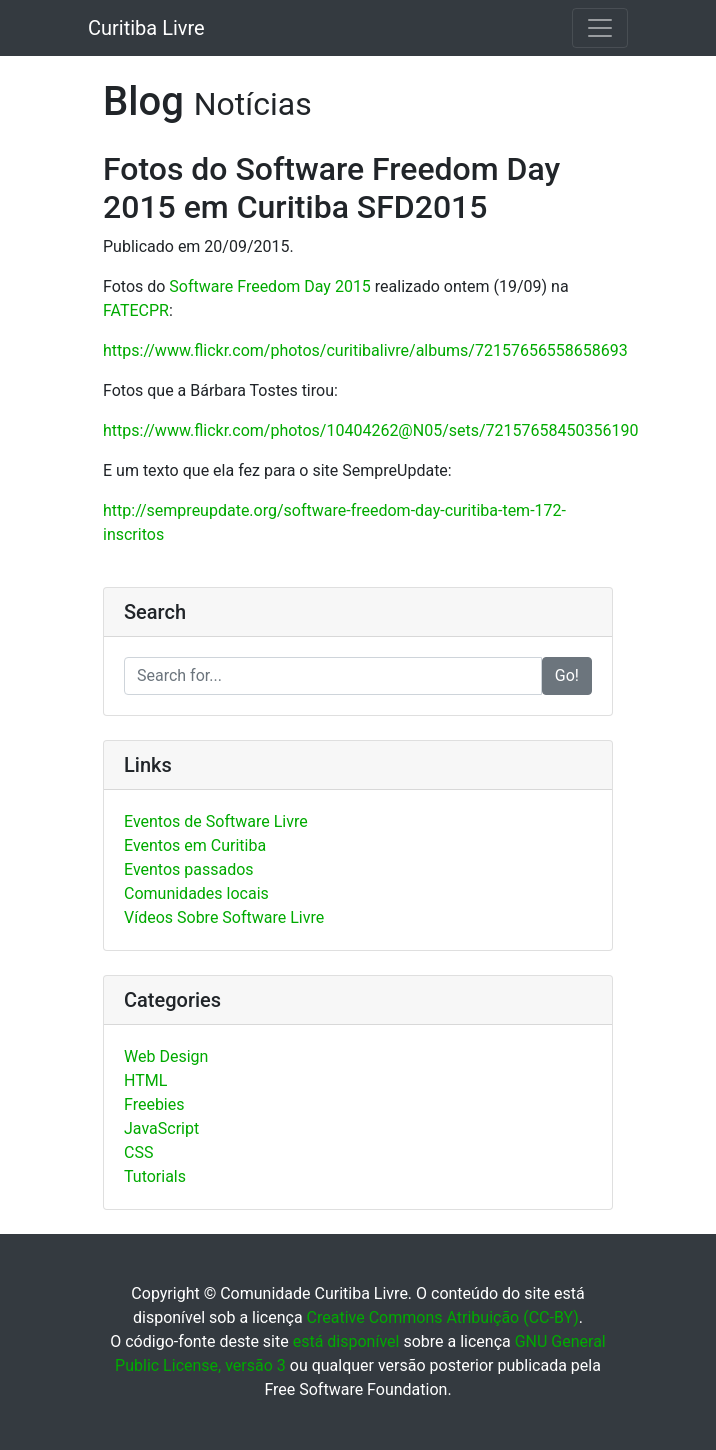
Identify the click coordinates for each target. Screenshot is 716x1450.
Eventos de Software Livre (216, 821)
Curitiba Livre (146, 28)
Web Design (166, 1056)
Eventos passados (189, 869)
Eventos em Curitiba (195, 845)
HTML (145, 1080)
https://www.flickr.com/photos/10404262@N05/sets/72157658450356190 (370, 430)
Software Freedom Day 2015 (270, 286)
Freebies (154, 1104)
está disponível (346, 1341)
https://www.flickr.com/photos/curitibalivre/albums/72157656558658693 (365, 350)
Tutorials (155, 1176)
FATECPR (136, 310)
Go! (567, 675)
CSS (138, 1152)
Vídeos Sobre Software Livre (224, 917)
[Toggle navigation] (600, 28)
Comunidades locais (196, 893)
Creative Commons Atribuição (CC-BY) (443, 1317)
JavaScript (161, 1128)
